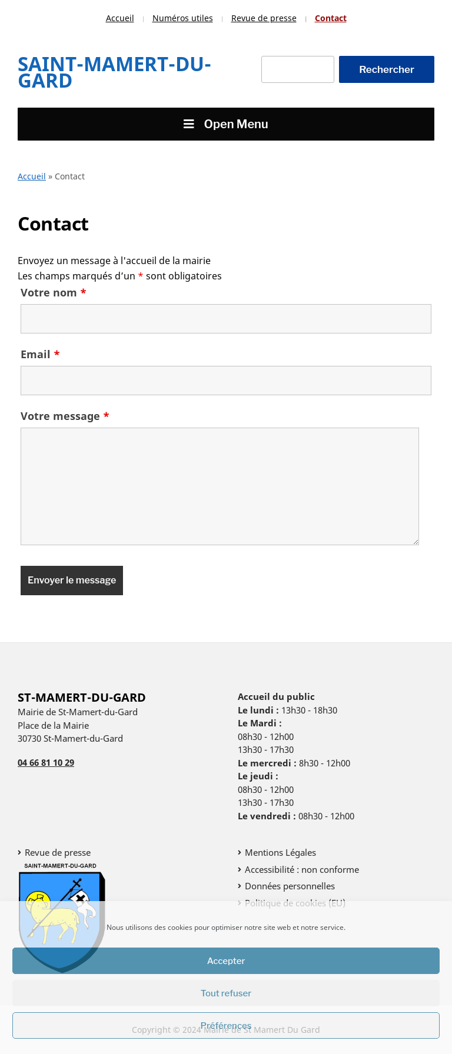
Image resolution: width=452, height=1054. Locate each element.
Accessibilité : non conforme (302, 869)
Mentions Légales (280, 852)
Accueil (120, 18)
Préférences (226, 1025)
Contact (331, 18)
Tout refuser (226, 993)
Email (40, 354)
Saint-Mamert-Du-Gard (114, 72)
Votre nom (54, 292)
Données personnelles (290, 886)
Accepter (226, 961)
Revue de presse (264, 18)
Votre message (65, 416)
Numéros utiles (182, 18)
